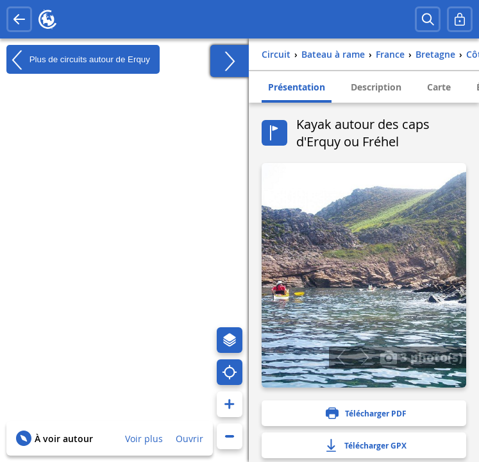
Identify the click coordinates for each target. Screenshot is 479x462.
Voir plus (144, 438)
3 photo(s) (421, 357)
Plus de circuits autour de (78, 59)
